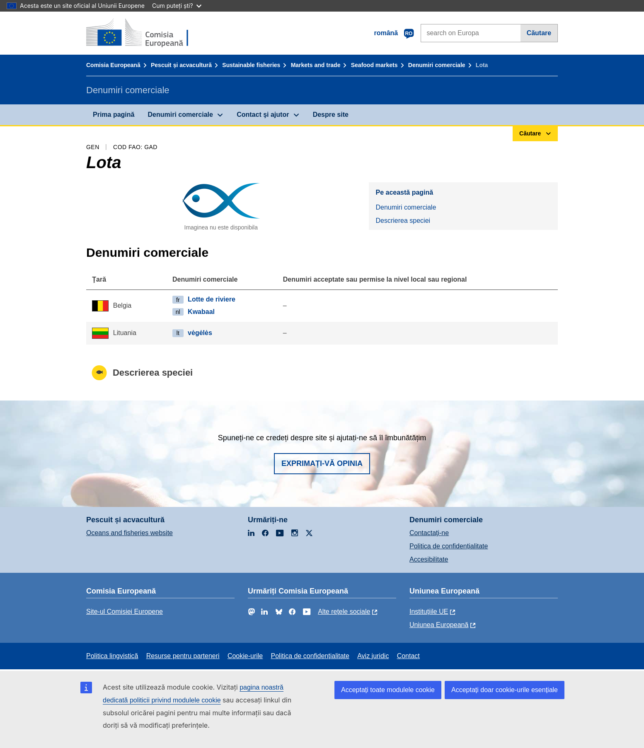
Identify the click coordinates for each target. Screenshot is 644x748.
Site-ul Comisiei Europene (124, 611)
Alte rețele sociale (344, 611)
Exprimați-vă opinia (322, 463)
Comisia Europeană (113, 65)
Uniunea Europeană (438, 624)
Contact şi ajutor (263, 114)
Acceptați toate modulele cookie (388, 689)
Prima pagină (113, 114)
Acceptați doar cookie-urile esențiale (504, 689)
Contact (408, 655)
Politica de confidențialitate (448, 546)
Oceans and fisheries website (129, 532)
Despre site (331, 114)
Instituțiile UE (428, 611)
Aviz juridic (373, 655)
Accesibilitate (428, 559)
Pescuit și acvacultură (181, 65)
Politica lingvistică (112, 655)
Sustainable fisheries (251, 65)
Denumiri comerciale (436, 65)
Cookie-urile (245, 655)
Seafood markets (374, 65)
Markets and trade (316, 65)
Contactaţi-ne (429, 532)
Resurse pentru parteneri (183, 655)
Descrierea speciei (402, 220)
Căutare (539, 32)
